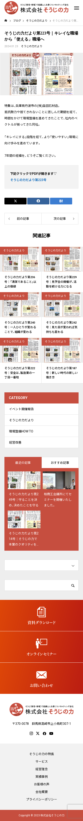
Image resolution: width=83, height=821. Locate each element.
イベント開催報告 (21, 409)
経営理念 (41, 769)
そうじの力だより (31, 46)
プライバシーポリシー (41, 799)
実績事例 (41, 776)
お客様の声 (41, 784)
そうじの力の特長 (41, 754)
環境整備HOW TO (21, 431)
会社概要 (41, 791)
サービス (41, 761)
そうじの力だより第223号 (28, 180)
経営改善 (15, 442)
